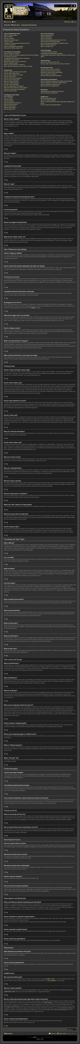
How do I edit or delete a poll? (11, 79)
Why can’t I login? (8, 41)
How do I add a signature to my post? (13, 74)
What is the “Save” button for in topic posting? (15, 87)
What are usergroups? (46, 38)
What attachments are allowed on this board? (52, 91)
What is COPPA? (8, 36)
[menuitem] (14, 22)
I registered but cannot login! (11, 40)
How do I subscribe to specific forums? (50, 84)
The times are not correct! (10, 56)
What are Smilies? (8, 99)
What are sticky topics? (10, 106)
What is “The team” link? (47, 46)
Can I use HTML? (8, 98)
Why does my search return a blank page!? (52, 72)
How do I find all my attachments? (49, 93)
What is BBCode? (8, 96)
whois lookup (48, 1002)
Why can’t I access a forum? (11, 81)
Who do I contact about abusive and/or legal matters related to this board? (57, 102)
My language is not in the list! (11, 59)
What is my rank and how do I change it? (14, 64)
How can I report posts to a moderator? (14, 86)
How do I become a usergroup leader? (50, 41)
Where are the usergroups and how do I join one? (53, 40)
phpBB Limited (50, 979)
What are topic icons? (9, 109)
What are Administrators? (47, 35)
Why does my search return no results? (51, 70)
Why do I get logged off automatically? (13, 46)
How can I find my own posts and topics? (51, 75)
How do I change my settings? (11, 53)
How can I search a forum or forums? (50, 69)
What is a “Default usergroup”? (48, 44)
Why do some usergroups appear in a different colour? (54, 43)
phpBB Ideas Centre (9, 991)
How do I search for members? (48, 74)
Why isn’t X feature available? (48, 100)
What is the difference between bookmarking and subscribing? (56, 81)
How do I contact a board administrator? (51, 104)
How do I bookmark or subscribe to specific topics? (54, 82)
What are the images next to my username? (15, 61)
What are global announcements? (12, 102)
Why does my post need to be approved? (14, 89)
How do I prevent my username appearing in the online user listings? (21, 55)
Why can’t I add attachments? (11, 82)
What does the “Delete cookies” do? (13, 48)
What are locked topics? (10, 107)
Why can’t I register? (9, 38)
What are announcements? (11, 104)
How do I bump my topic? (10, 90)
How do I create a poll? (10, 76)
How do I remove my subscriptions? (50, 85)
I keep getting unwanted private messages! (51, 53)
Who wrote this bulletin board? (48, 98)
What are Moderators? (46, 36)
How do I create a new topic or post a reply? (15, 71)
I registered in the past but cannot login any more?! (17, 43)
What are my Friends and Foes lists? (50, 62)
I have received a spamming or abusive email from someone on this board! (58, 55)
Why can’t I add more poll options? (13, 78)
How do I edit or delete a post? (11, 73)
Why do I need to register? (10, 35)
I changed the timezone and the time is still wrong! (16, 58)
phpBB (33, 308)
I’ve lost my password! (9, 44)
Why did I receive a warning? (11, 84)
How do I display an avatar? (11, 63)
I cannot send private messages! (49, 51)
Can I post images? (9, 101)
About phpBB (52, 980)
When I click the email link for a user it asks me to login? (18, 66)
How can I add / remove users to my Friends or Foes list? (55, 63)
